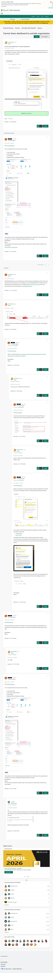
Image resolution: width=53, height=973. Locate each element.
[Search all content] (36, 19)
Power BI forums (8, 28)
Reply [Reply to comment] (45, 255)
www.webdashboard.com (26, 286)
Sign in (38, 16)
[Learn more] (8, 872)
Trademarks (3, 966)
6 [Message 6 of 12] (8, 329)
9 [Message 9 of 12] (17, 436)
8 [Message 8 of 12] (14, 391)
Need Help (11, 118)
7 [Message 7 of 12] (11, 365)
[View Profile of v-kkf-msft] (14, 138)
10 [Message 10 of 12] (17, 463)
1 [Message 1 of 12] (8, 121)
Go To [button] (46, 16)
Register (33, 16)
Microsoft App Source (34, 284)
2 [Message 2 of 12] (8, 251)
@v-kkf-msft (14, 386)
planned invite (19, 533)
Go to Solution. (28, 113)
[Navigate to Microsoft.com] (4, 10)
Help (42, 16)
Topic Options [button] (44, 36)
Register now (45, 23)
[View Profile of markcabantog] (11, 42)
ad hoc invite (19, 535)
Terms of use (3, 964)
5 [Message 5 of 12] (11, 664)
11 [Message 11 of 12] (17, 602)
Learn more (3, 6)
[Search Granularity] (14, 19)
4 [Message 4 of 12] (8, 638)
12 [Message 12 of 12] (8, 290)
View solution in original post (11, 247)
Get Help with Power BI (29, 28)
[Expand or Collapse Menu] (2, 13)
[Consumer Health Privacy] (17, 969)
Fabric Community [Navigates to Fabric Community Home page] (15, 10)
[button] (36, 36)
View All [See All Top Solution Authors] (6, 905)
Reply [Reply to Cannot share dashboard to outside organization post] (45, 126)
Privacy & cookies (4, 962)
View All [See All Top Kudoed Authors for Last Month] (6, 932)
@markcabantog (10, 145)
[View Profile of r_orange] (12, 801)
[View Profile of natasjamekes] (10, 274)
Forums (17, 28)
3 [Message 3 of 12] (11, 830)
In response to (13, 345)
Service (40, 28)
